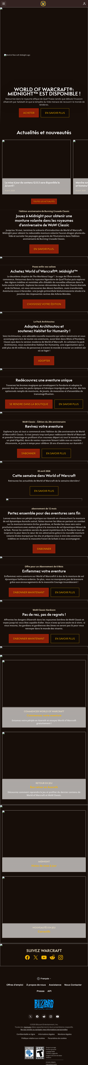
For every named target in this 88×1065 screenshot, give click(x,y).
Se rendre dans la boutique (28, 404)
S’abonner (28, 453)
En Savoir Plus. (44, 249)
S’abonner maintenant (28, 592)
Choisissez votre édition (44, 304)
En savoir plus (55, 113)
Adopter (44, 360)
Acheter (28, 113)
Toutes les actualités (44, 201)
